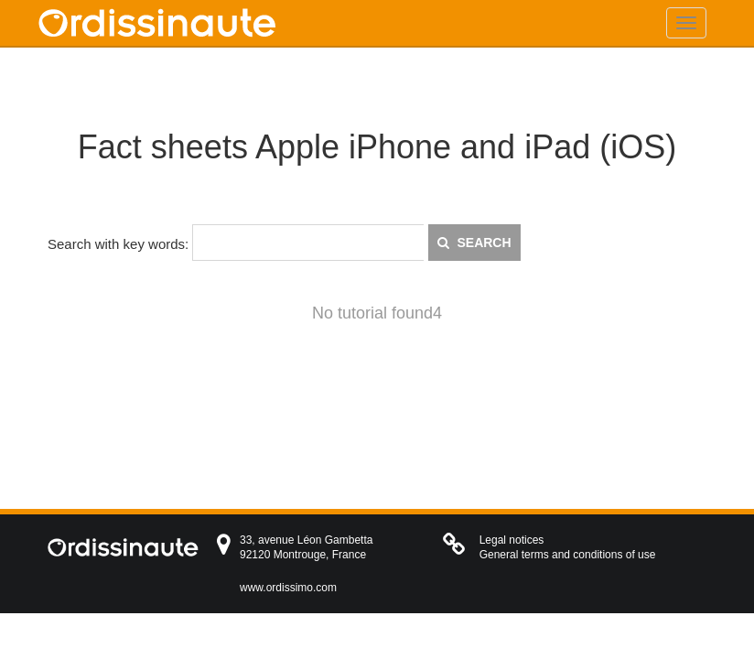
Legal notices (511, 540)
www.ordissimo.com (288, 587)
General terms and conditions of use (567, 554)
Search (474, 242)
